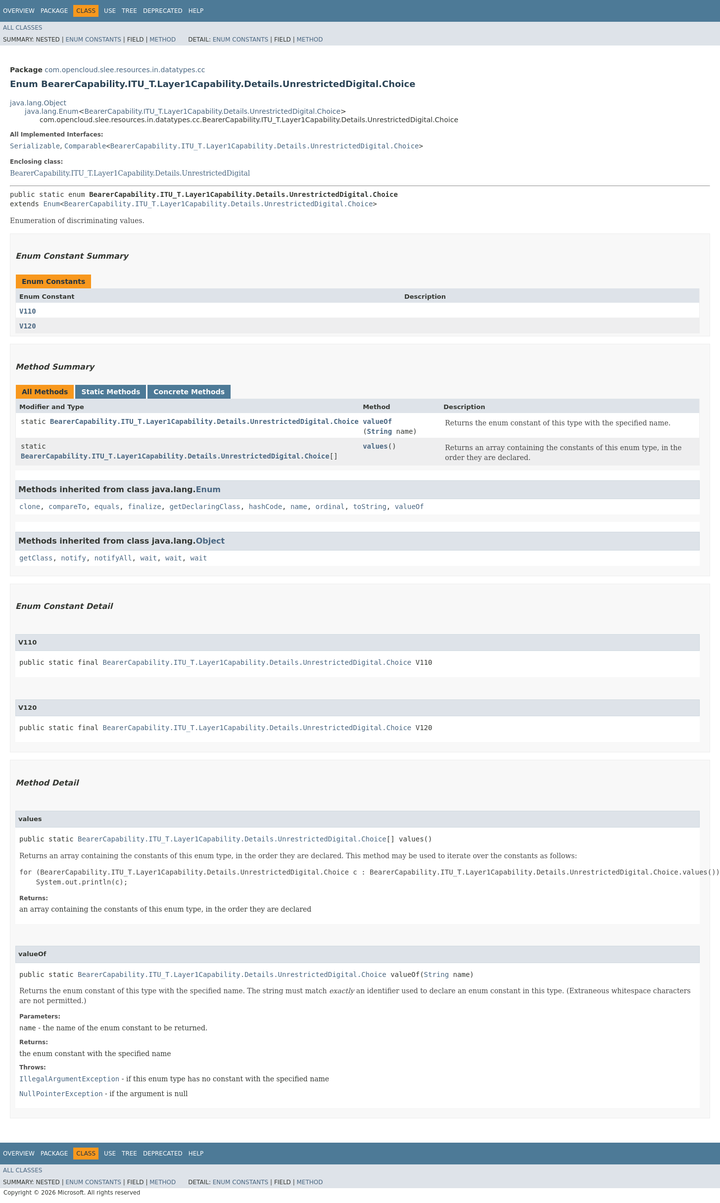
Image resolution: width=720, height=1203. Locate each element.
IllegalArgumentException (69, 1079)
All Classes (22, 27)
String (379, 431)
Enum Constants (93, 39)
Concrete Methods (189, 392)
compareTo (67, 506)
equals (107, 506)
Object (210, 541)
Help (196, 10)
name (298, 506)
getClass (35, 558)
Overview (19, 10)
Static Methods (110, 392)
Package (54, 10)
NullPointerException (61, 1094)
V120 (27, 326)
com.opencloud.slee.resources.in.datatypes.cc (125, 70)
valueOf (377, 421)
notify (73, 558)
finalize (144, 506)
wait (148, 558)
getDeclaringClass (204, 506)
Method (162, 39)
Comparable (85, 146)
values (375, 446)
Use (110, 10)
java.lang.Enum (52, 111)
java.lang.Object (38, 103)
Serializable (35, 146)
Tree (129, 10)
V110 (27, 311)
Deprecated (163, 10)
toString (369, 506)
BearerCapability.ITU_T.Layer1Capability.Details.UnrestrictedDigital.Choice (212, 111)
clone (29, 506)
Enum (51, 204)
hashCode (265, 506)
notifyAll (113, 558)
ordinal (330, 506)
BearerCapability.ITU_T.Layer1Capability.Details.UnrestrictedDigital (130, 173)
